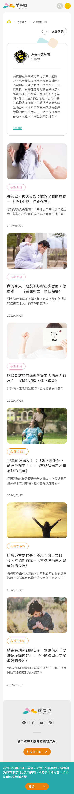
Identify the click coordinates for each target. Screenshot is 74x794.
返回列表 (58, 31)
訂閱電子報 (34, 752)
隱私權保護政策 (16, 777)
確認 (31, 786)
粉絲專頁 (17, 128)
